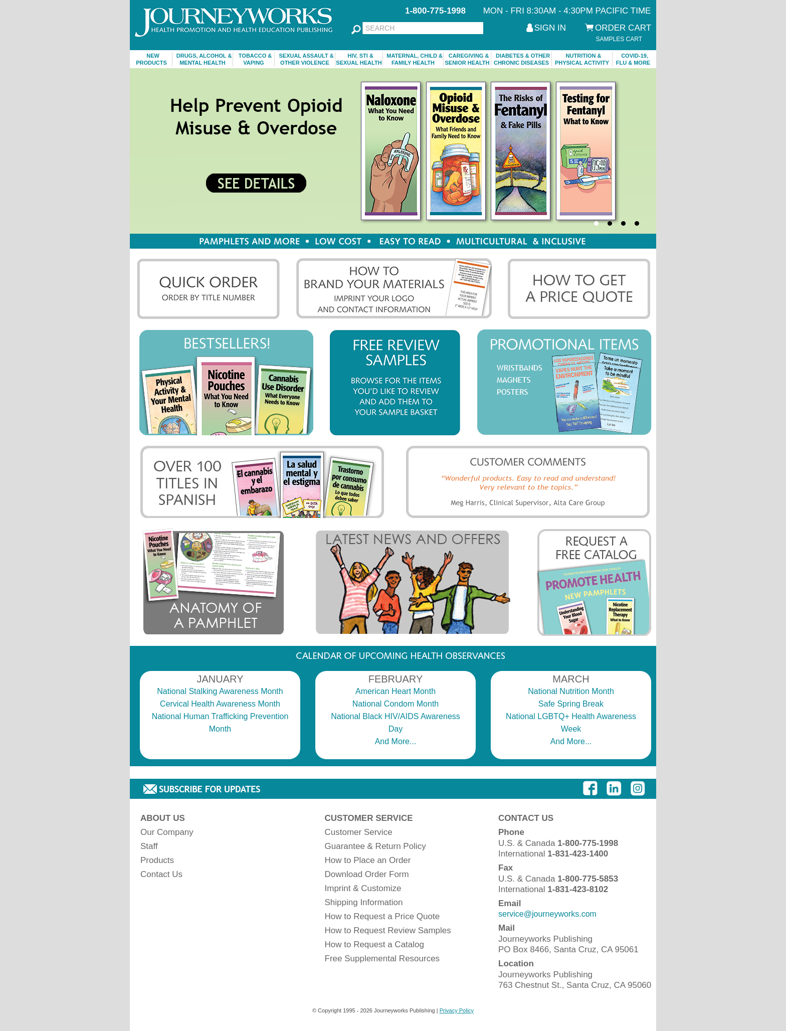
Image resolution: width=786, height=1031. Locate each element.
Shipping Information (364, 902)
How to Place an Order (368, 860)
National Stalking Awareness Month (220, 691)
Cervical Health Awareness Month (220, 704)
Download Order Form (367, 874)
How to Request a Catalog (374, 944)
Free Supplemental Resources (382, 958)
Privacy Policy (457, 1010)
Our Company (166, 832)
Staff (149, 846)
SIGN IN (550, 28)
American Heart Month (395, 691)
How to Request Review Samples (388, 930)
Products (157, 860)
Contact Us (161, 874)
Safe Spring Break (571, 704)
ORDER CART (623, 28)
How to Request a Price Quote (382, 916)
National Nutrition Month (571, 691)
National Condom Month (395, 704)
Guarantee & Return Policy (375, 846)
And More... (396, 741)
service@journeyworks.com (547, 914)
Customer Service (358, 832)
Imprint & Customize (363, 888)
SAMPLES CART (619, 39)
